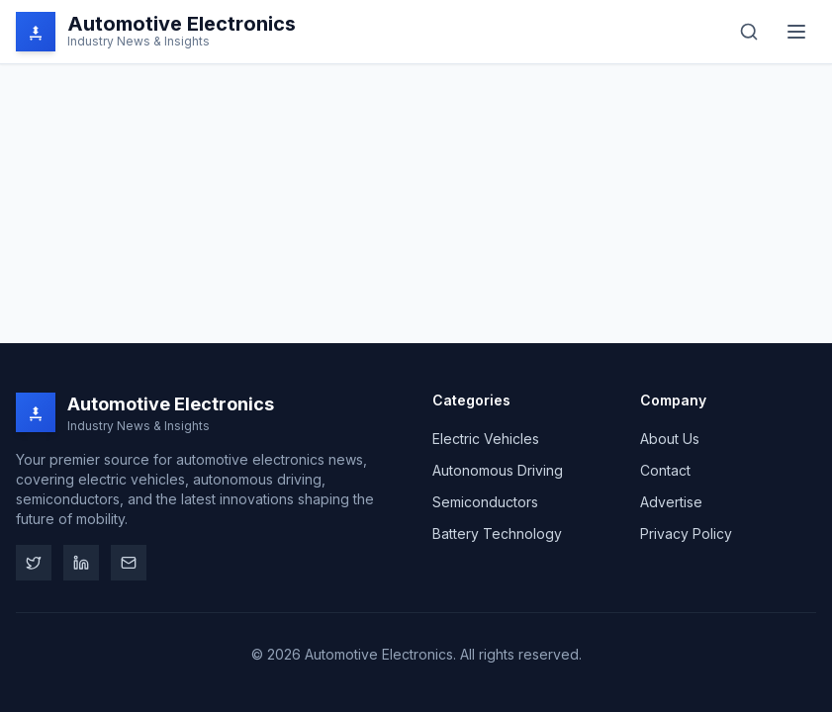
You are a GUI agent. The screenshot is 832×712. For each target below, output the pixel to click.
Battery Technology (497, 533)
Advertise (671, 501)
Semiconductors (485, 501)
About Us (669, 438)
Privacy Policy (686, 533)
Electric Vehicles (485, 438)
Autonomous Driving (497, 470)
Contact (665, 470)
